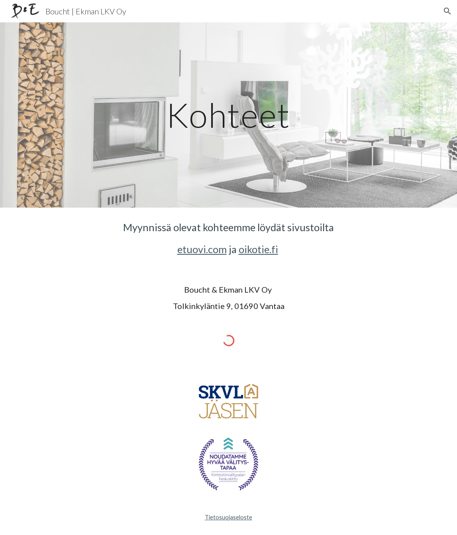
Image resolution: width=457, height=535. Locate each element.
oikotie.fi (258, 249)
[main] (228, 115)
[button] (447, 11)
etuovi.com (202, 249)
